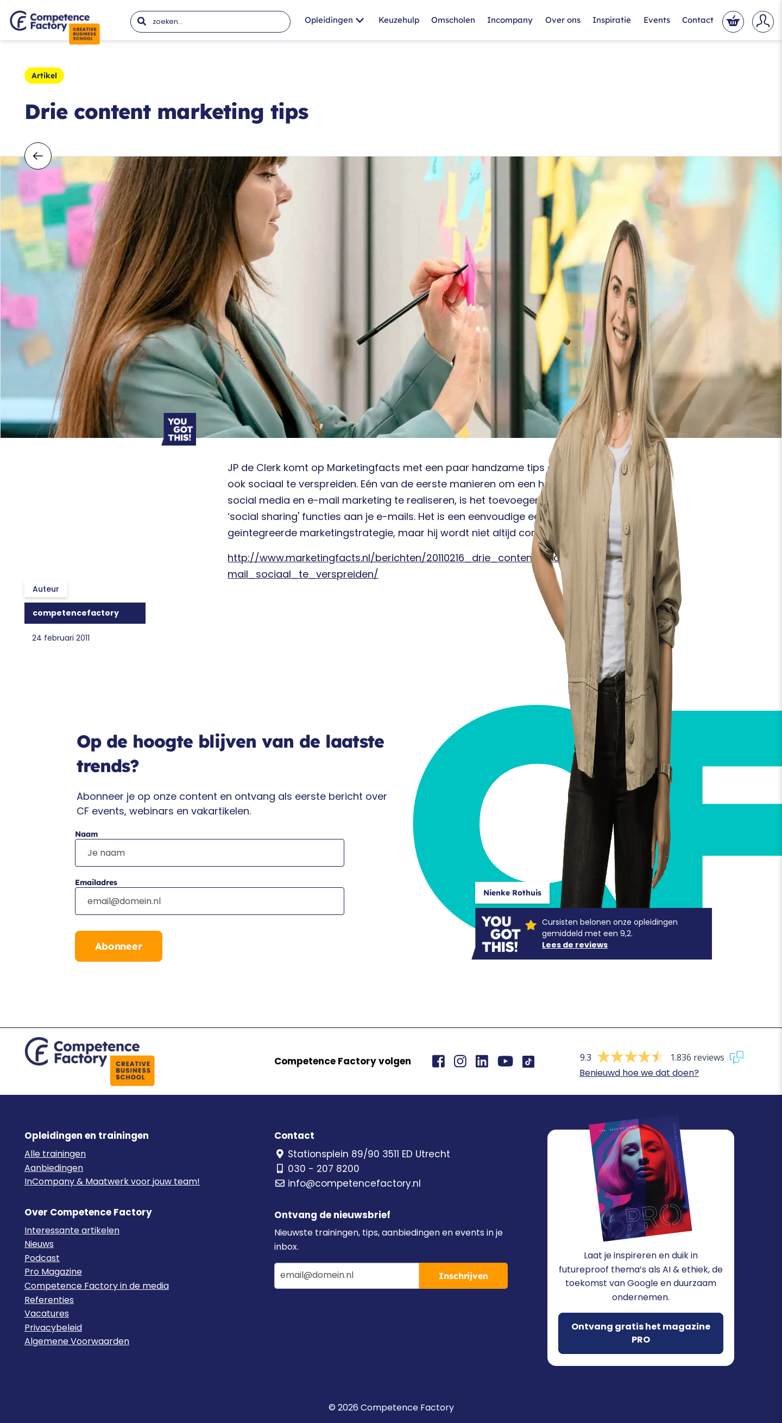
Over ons (563, 20)
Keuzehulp (399, 20)
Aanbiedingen (53, 1168)
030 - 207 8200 (317, 1168)
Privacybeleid (53, 1327)
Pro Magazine (53, 1271)
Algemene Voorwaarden (76, 1341)
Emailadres (96, 882)
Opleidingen (334, 20)
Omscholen (453, 20)
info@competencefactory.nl (347, 1183)
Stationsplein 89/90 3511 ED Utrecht (362, 1154)
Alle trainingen (55, 1154)
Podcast (42, 1258)
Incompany (510, 20)
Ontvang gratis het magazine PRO (640, 1333)
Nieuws (39, 1244)
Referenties (49, 1300)
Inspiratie (611, 20)
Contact (698, 20)
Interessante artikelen (71, 1230)
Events (657, 20)
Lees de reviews (575, 944)
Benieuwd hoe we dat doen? (639, 1073)
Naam (86, 834)
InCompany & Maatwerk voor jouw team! (112, 1181)
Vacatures (46, 1313)
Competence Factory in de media (96, 1286)
